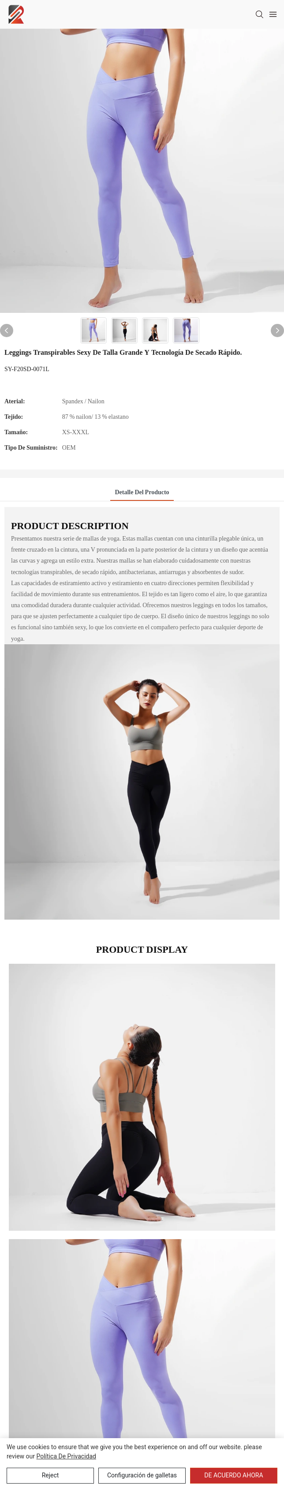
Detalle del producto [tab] (142, 492)
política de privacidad (66, 1456)
